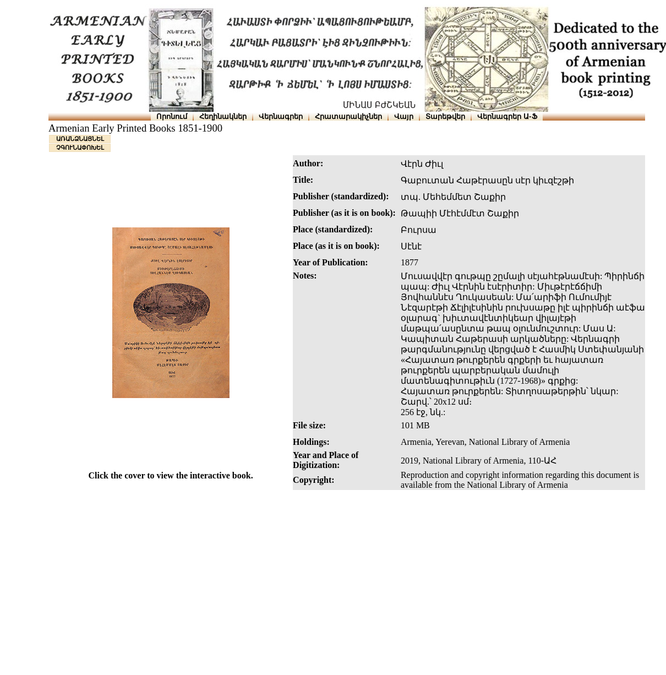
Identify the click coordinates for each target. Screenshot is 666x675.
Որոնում (171, 116)
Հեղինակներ (223, 116)
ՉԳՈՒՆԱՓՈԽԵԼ (80, 147)
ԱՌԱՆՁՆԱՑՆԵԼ (80, 138)
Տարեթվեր (445, 116)
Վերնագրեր (281, 116)
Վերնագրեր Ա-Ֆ (507, 116)
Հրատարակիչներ (348, 116)
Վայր (403, 116)
